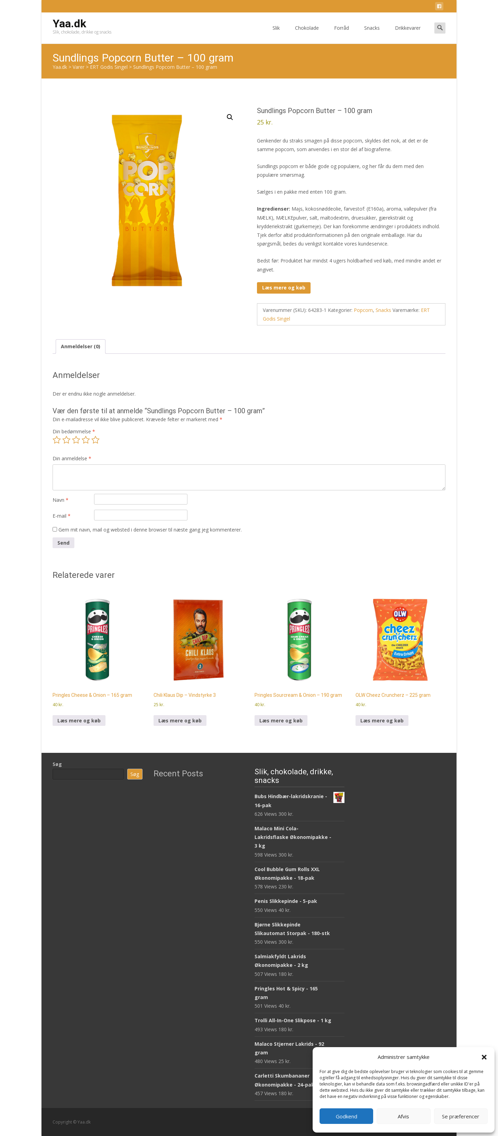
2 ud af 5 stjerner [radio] (66, 440)
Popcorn (363, 310)
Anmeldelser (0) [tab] (80, 346)
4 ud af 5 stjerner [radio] (86, 440)
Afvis (403, 1116)
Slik (276, 34)
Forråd (341, 34)
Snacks (372, 34)
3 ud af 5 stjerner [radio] (76, 440)
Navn (60, 500)
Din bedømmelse (74, 431)
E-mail (62, 515)
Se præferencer (460, 1116)
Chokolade (307, 34)
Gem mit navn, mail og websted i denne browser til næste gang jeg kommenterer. (150, 529)
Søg (57, 764)
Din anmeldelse (72, 458)
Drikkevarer (408, 34)
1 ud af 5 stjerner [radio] (57, 440)
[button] (484, 1057)
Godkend (346, 1116)
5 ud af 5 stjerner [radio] (95, 440)
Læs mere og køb (283, 287)
